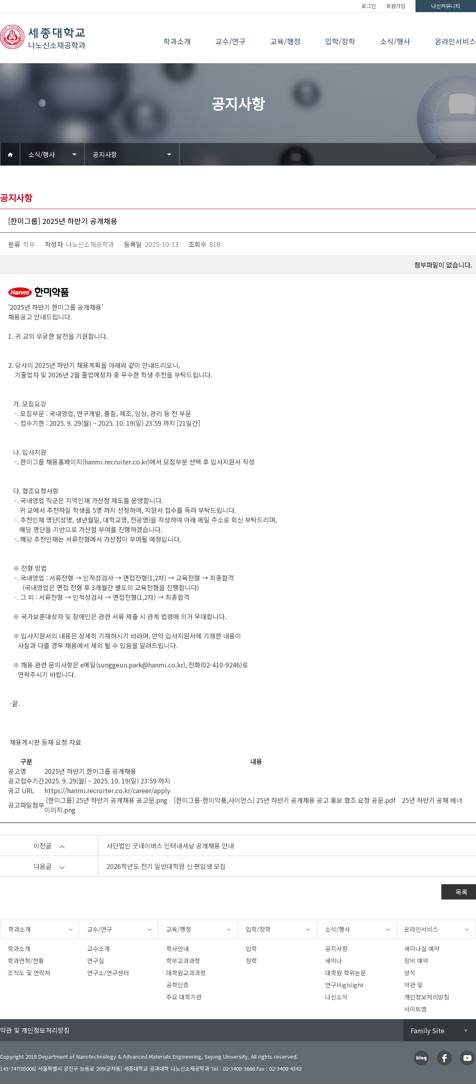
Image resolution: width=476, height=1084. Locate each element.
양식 (409, 972)
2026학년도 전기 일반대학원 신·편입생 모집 (166, 866)
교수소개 (98, 948)
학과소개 (177, 41)
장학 (251, 960)
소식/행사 (395, 41)
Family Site (428, 1030)
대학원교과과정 (186, 972)
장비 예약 (416, 960)
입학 (251, 948)
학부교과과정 (183, 960)
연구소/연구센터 (108, 972)
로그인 (368, 6)
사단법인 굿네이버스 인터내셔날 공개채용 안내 (170, 845)
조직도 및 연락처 (29, 972)
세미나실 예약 (422, 948)
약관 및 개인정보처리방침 (35, 1030)
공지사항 (105, 154)
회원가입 (395, 6)
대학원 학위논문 (345, 972)
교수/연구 (230, 41)
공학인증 (177, 984)
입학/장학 (340, 41)
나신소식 (336, 997)
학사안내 (177, 948)
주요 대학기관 (184, 997)
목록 (461, 892)
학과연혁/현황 (26, 960)
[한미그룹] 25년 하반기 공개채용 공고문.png (105, 800)
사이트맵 (415, 1009)
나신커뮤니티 (445, 6)
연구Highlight (344, 984)
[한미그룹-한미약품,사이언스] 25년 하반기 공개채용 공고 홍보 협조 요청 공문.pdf (283, 800)
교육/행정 (285, 41)
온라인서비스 (455, 41)
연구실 (95, 960)
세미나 (333, 960)
